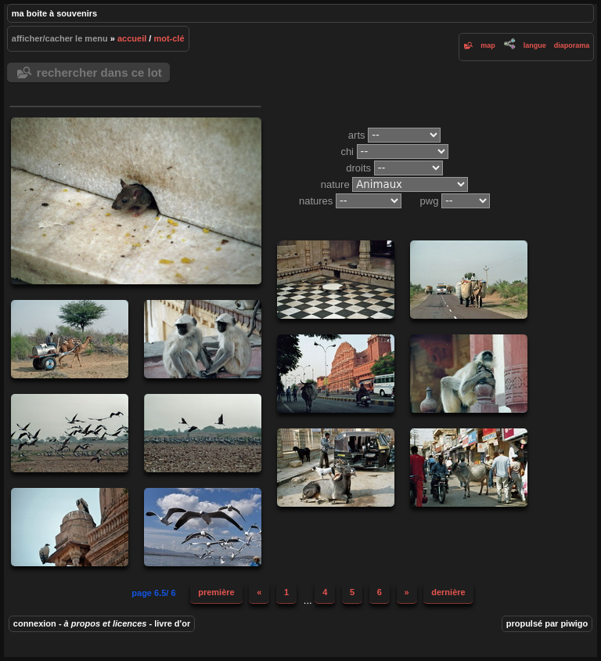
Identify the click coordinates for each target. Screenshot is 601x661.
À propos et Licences (105, 623)
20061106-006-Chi (69, 527)
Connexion (34, 623)
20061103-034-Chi (468, 373)
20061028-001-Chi (468, 279)
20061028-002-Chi (69, 339)
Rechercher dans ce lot (99, 72)
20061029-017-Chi (69, 433)
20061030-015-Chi (335, 467)
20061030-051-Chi (468, 467)
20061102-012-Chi (335, 373)
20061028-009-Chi (136, 200)
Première (216, 592)
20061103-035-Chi (202, 339)
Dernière (448, 592)
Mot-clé (168, 38)
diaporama (572, 45)
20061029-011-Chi (202, 433)
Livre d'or (172, 623)
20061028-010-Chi (335, 279)
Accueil (131, 38)
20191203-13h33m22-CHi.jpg (202, 527)
